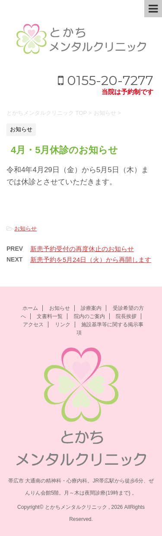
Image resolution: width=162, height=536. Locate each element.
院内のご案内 (89, 316)
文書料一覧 (50, 316)
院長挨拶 (126, 316)
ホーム (30, 308)
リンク (62, 325)
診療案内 (91, 308)
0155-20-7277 (105, 80)
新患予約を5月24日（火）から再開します (90, 259)
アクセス (33, 325)
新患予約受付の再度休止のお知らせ (82, 248)
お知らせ (25, 228)
